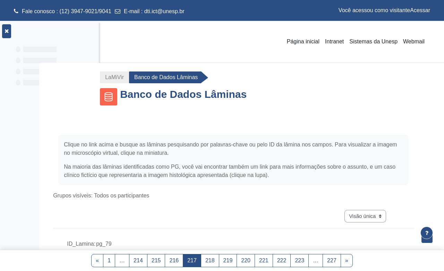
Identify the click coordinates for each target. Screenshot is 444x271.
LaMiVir (155, 77)
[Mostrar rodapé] (426, 233)
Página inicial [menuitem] (303, 41)
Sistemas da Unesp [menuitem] (373, 41)
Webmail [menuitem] (414, 41)
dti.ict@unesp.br (164, 11)
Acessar (420, 10)
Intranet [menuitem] (334, 41)
